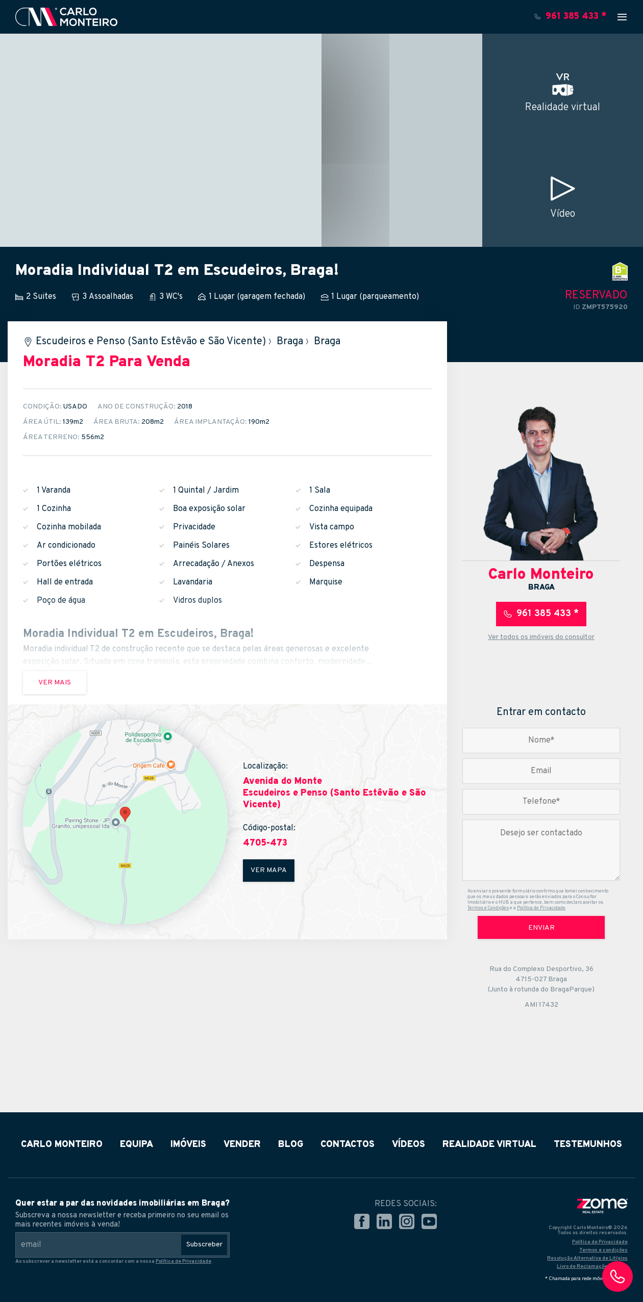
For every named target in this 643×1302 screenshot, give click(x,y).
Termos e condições (603, 1250)
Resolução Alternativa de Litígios (587, 1258)
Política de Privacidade (541, 908)
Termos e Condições (488, 908)
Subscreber (204, 1244)
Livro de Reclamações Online (592, 1266)
